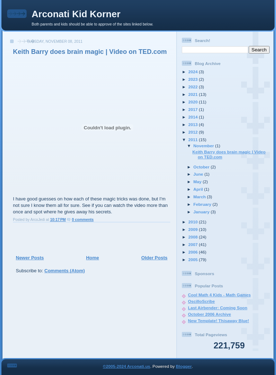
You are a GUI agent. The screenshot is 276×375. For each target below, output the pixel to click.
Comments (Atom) (65, 270)
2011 (193, 139)
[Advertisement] (89, 238)
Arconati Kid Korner (76, 14)
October (202, 167)
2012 (193, 132)
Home (92, 257)
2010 (193, 221)
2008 (193, 237)
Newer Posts (30, 257)
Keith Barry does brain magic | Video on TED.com (90, 51)
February (202, 204)
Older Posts (154, 257)
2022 (193, 86)
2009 (193, 229)
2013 (193, 124)
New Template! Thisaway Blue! (218, 320)
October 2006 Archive (209, 314)
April (198, 189)
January (202, 211)
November (204, 145)
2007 (193, 244)
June (198, 174)
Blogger (184, 366)
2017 (193, 109)
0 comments (83, 220)
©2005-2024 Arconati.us (126, 366)
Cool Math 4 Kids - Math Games (219, 294)
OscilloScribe (201, 301)
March (200, 196)
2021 (193, 94)
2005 (193, 259)
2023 (193, 79)
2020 (193, 101)
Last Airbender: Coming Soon (217, 307)
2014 (193, 117)
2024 (193, 71)
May (198, 181)
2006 (193, 252)
